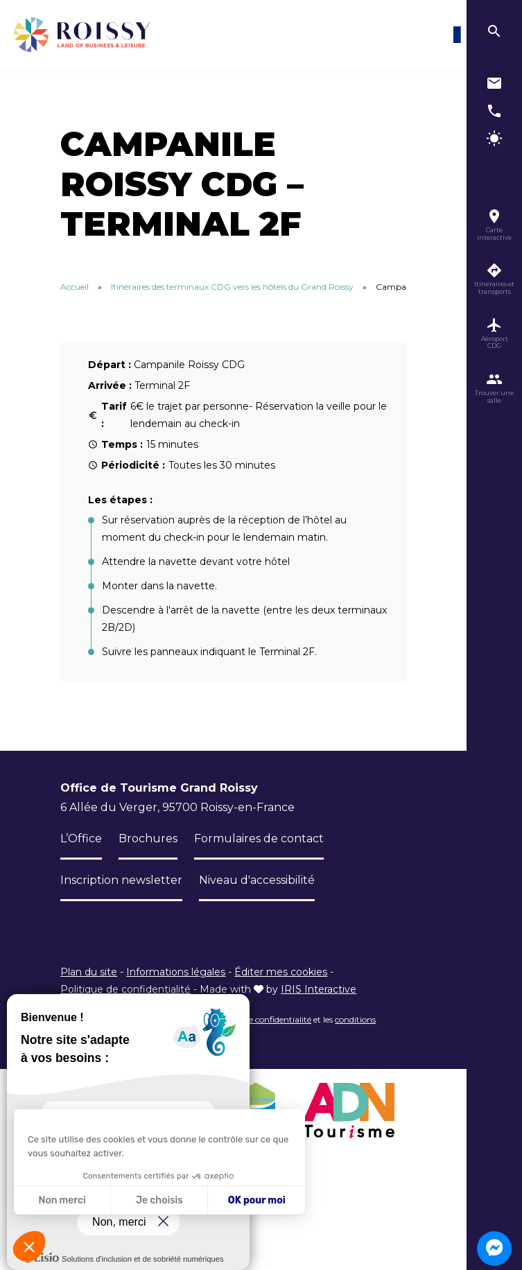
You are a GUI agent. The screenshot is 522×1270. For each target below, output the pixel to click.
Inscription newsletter (121, 880)
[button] (29, 1246)
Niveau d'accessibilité (257, 880)
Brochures (148, 838)
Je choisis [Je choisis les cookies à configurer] (159, 1200)
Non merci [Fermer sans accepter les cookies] (61, 1200)
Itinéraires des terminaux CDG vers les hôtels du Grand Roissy (232, 286)
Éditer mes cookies (280, 972)
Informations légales (175, 972)
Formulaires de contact (259, 838)
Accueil (74, 286)
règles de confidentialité (265, 1019)
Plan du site (88, 972)
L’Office (81, 838)
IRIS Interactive (318, 989)
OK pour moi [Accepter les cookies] (257, 1200)
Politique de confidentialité (125, 989)
